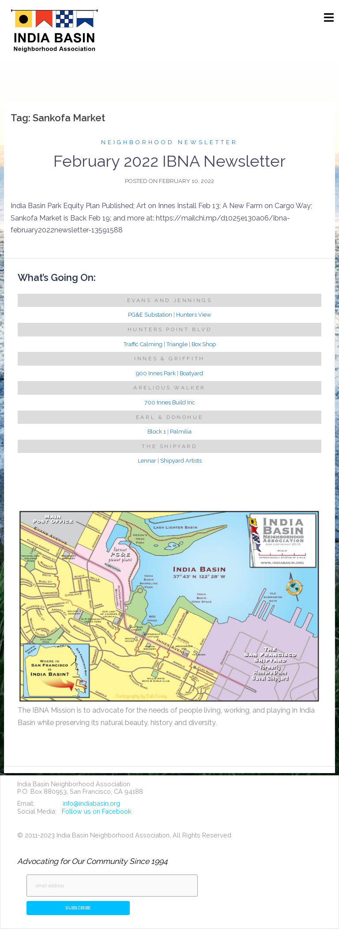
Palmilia (181, 431)
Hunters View (193, 314)
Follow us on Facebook (97, 811)
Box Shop (204, 344)
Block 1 (156, 431)
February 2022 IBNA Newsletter (169, 161)
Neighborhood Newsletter (169, 142)
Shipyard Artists (181, 460)
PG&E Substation (150, 314)
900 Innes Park (156, 373)
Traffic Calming (143, 344)
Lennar (147, 460)
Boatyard (191, 373)
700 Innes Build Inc (169, 402)
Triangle (177, 344)
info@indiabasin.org (91, 803)
